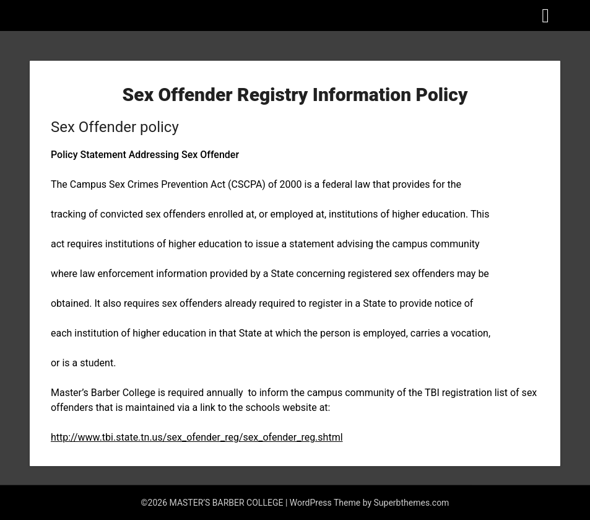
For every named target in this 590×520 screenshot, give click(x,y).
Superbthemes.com (411, 503)
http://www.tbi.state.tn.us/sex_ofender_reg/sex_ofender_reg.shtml (197, 437)
